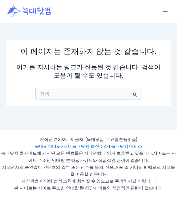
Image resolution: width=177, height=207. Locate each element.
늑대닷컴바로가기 (52, 146)
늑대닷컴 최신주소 (90, 146)
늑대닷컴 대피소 (126, 146)
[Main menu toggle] (165, 11)
